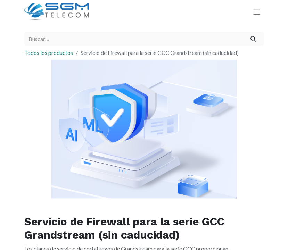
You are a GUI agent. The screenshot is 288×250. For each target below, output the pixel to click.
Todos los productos (48, 52)
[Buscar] (253, 39)
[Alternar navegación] (256, 12)
